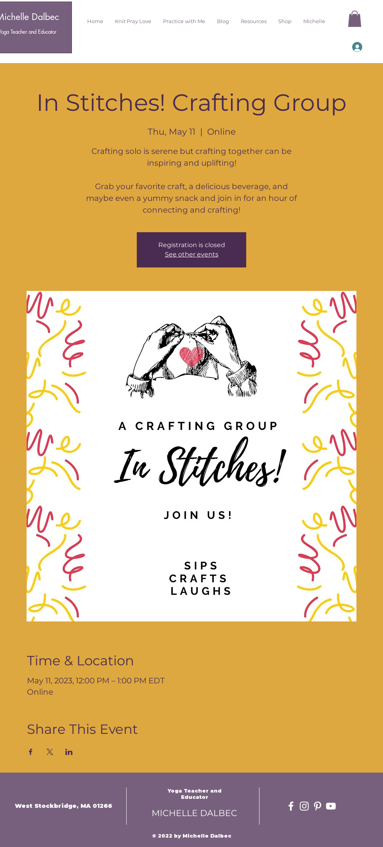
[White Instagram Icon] (304, 806)
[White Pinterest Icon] (317, 806)
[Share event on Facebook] (30, 752)
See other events (191, 254)
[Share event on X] (50, 752)
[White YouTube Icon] (331, 806)
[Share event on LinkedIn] (69, 752)
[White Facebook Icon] (291, 806)
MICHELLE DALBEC (194, 813)
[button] (133, 21)
